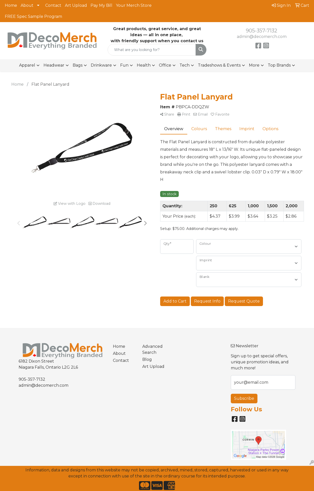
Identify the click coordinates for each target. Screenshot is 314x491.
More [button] (254, 65)
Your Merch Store (134, 5)
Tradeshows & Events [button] (219, 65)
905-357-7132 (261, 31)
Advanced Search (152, 349)
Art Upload (76, 5)
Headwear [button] (53, 65)
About (27, 5)
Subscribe (244, 398)
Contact (53, 5)
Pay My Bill (101, 5)
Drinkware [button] (101, 65)
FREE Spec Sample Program (33, 16)
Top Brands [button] (279, 65)
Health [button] (144, 65)
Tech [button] (185, 65)
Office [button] (165, 65)
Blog (147, 359)
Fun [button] (124, 65)
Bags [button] (77, 65)
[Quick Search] (152, 50)
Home (11, 5)
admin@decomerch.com (262, 36)
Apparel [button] (27, 65)
